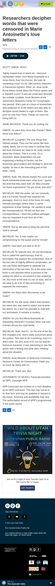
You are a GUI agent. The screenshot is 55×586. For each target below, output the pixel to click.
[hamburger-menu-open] (4, 3)
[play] (4, 583)
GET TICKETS (27, 487)
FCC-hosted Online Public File (17, 528)
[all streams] (51, 583)
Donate (46, 4)
